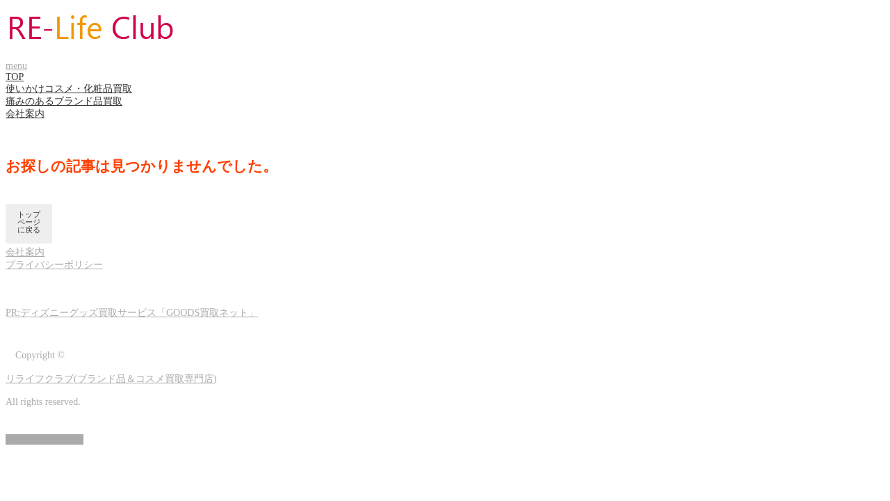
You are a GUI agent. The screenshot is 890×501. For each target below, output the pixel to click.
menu (16, 66)
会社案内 (25, 114)
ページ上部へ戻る (44, 439)
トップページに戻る (28, 222)
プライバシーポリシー (54, 265)
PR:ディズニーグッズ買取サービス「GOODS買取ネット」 (132, 313)
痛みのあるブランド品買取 (64, 101)
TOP (15, 77)
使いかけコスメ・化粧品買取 (69, 89)
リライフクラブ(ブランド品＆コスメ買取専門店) (111, 379)
